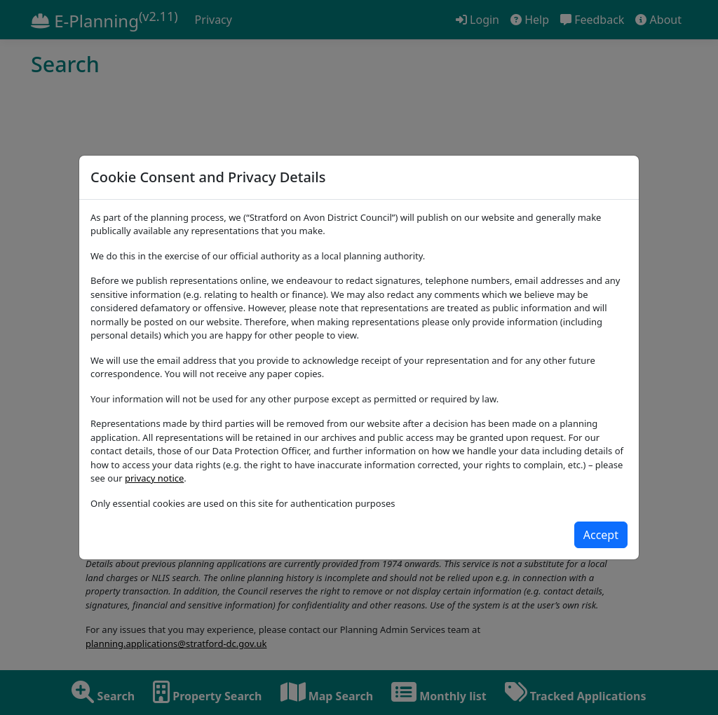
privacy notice (154, 478)
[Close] (601, 535)
